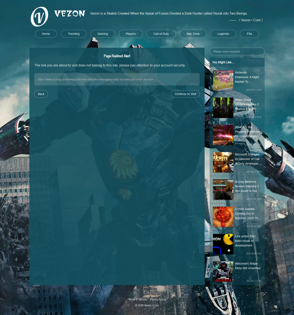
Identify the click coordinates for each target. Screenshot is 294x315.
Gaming (103, 33)
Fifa (249, 33)
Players (131, 33)
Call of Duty (161, 33)
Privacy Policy (158, 299)
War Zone (193, 33)
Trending (74, 33)
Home (46, 33)
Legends (223, 33)
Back (41, 94)
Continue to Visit (185, 94)
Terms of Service (137, 299)
